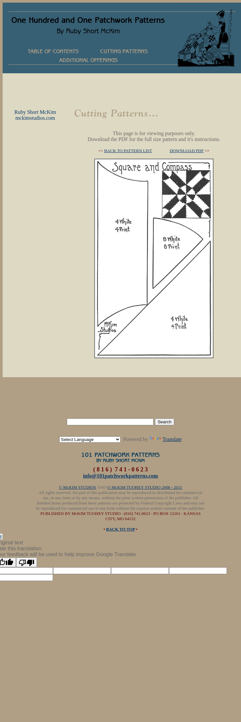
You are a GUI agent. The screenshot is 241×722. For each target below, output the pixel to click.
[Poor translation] (26, 562)
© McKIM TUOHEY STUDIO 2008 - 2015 (144, 487)
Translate (165, 439)
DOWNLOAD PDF (187, 150)
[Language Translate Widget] (89, 439)
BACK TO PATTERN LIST (128, 150)
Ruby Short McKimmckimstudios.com (35, 115)
